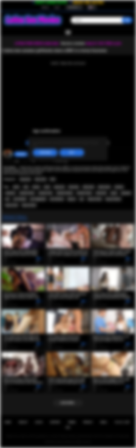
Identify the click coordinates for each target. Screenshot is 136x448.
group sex (59, 187)
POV (52, 179)
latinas (36, 187)
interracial (101, 193)
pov (7, 199)
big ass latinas (113, 199)
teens (47, 187)
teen (26, 187)
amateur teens (84, 193)
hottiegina (21, 154)
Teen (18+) (40, 179)
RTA (68, 427)
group (114, 193)
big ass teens (94, 199)
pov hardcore (56, 199)
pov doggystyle (38, 199)
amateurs (10, 193)
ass (81, 199)
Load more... (68, 402)
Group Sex (25, 179)
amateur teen (45, 193)
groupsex (126, 193)
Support (55, 422)
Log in (57, 7)
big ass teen (11, 205)
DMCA (103, 422)
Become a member (73, 43)
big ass (71, 199)
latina (16, 187)
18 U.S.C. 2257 (122, 422)
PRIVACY (88, 422)
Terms (72, 422)
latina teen (88, 187)
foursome (73, 187)
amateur (119, 187)
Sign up (45, 7)
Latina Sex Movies (64, 442)
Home (7, 422)
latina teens (104, 187)
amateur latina (27, 193)
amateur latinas (64, 193)
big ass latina (29, 205)
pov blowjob (20, 199)
